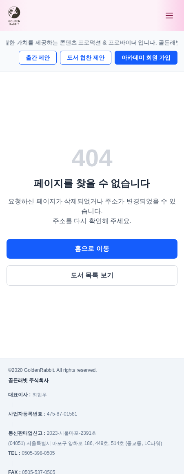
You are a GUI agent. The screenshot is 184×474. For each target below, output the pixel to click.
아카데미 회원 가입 (146, 57)
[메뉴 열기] (169, 15)
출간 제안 (38, 57)
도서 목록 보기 (92, 275)
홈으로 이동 (92, 248)
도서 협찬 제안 (85, 57)
